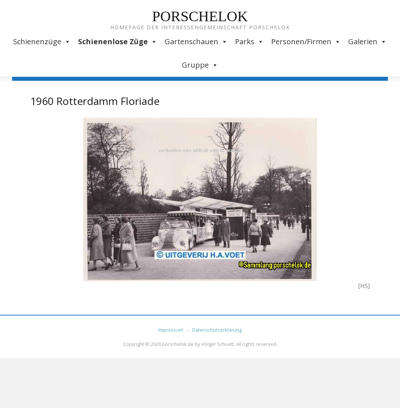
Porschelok (200, 16)
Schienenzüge (42, 41)
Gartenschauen (196, 41)
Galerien (367, 41)
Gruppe (200, 65)
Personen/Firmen (306, 41)
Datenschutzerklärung (217, 329)
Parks (249, 41)
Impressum (170, 329)
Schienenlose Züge (117, 41)
